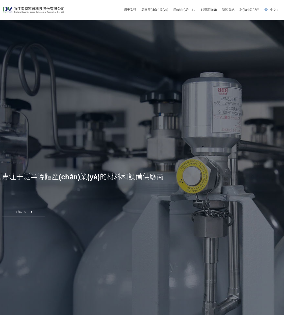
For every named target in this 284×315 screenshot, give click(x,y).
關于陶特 (130, 9)
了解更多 (23, 211)
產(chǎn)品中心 (184, 9)
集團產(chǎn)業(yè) (154, 9)
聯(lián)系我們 (249, 9)
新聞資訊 (228, 9)
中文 (273, 9)
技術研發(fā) (208, 9)
